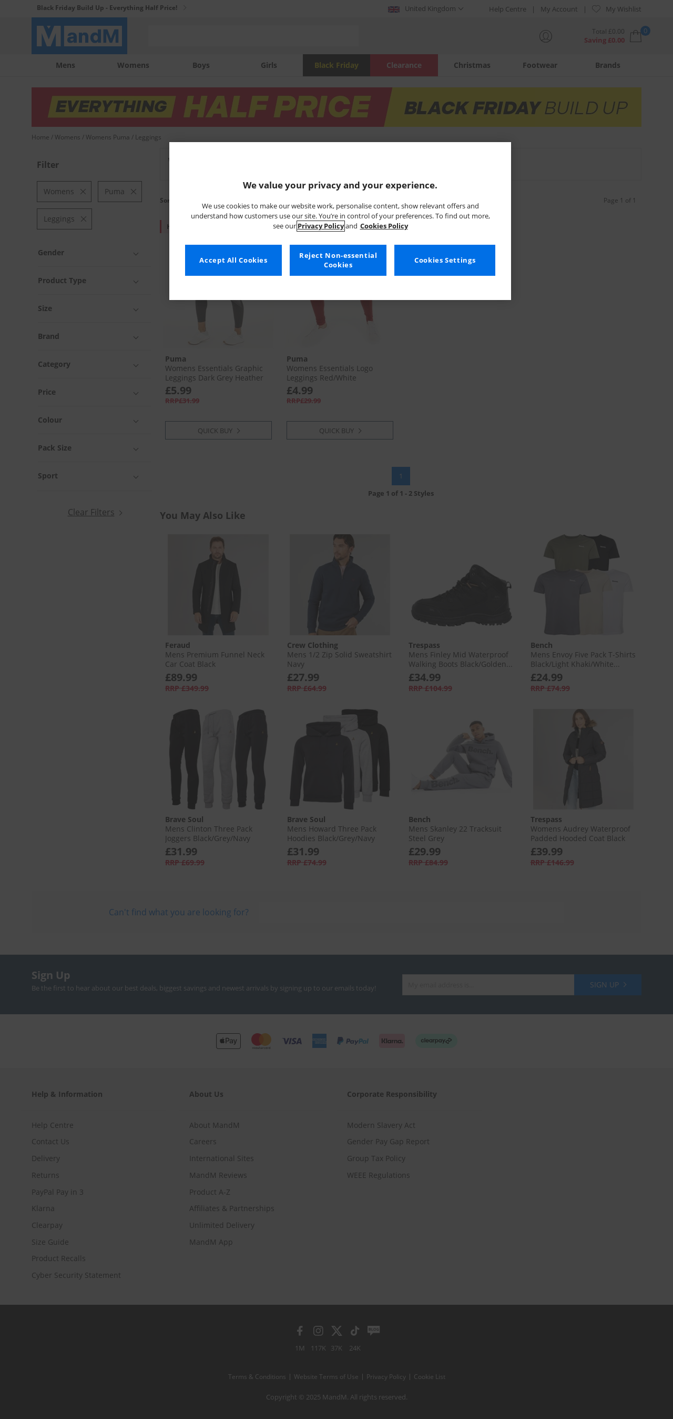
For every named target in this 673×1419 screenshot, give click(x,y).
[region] (340, 221)
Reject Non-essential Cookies (338, 260)
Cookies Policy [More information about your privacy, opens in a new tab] (384, 226)
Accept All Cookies (233, 260)
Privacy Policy (321, 226)
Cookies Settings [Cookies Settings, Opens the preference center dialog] (444, 260)
